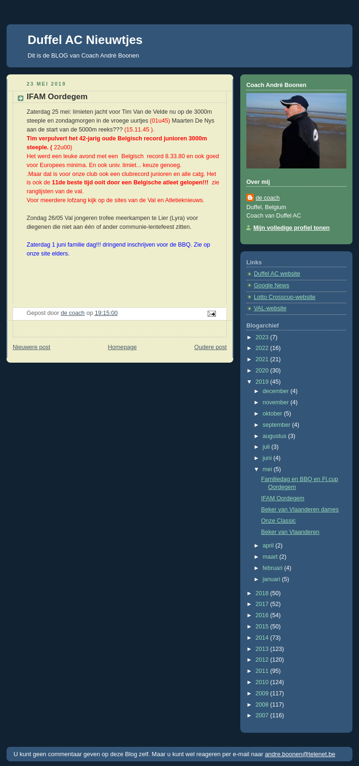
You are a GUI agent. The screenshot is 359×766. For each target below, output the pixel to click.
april (269, 545)
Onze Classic (278, 521)
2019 (263, 382)
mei (268, 469)
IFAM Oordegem (283, 498)
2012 (263, 660)
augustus (275, 436)
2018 (263, 593)
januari (272, 579)
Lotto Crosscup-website (285, 297)
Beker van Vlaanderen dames (300, 509)
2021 (263, 359)
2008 (263, 704)
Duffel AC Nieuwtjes (85, 40)
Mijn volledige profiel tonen (291, 228)
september (277, 425)
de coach (268, 198)
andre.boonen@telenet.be (300, 754)
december (277, 391)
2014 (263, 638)
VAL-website (270, 308)
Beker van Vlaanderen (290, 532)
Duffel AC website (277, 273)
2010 (263, 682)
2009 (263, 693)
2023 (263, 337)
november (277, 402)
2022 (263, 348)
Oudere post (210, 347)
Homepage (122, 347)
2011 (263, 671)
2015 (263, 626)
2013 (263, 649)
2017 (263, 604)
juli (267, 447)
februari (273, 568)
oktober (273, 413)
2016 (263, 615)
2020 (263, 370)
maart (271, 557)
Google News (271, 285)
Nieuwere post (31, 347)
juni (268, 458)
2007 (263, 715)
